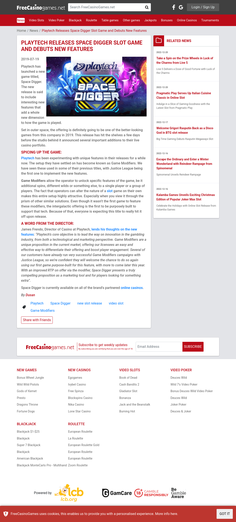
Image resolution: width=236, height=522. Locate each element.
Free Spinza (75, 391)
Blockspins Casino (80, 398)
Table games (109, 20)
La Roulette (75, 438)
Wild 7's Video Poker (183, 384)
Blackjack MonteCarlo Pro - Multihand (42, 465)
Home (21, 31)
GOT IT (225, 514)
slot (110, 191)
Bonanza (125, 398)
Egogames (75, 377)
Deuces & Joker (180, 411)
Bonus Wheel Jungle (30, 377)
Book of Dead (128, 377)
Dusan (30, 295)
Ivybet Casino (77, 384)
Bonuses (167, 20)
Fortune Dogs (26, 411)
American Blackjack (30, 458)
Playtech (27, 158)
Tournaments (210, 20)
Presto (21, 398)
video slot (116, 303)
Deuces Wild (178, 377)
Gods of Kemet (27, 391)
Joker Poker (178, 404)
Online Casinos (187, 20)
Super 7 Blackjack (28, 445)
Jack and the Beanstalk (134, 404)
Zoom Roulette (78, 465)
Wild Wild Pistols (28, 384)
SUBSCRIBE (193, 347)
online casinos (132, 288)
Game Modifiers (43, 311)
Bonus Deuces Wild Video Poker (191, 391)
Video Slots (36, 20)
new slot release (89, 303)
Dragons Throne (27, 404)
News (21, 20)
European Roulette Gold (83, 445)
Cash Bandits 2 (129, 384)
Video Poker (56, 20)
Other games (131, 20)
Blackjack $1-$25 (28, 431)
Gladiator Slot (128, 391)
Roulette (91, 20)
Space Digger (60, 303)
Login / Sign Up (203, 7)
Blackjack (75, 20)
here (173, 514)
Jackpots (150, 20)
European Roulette (80, 431)
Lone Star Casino (79, 411)
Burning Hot (127, 411)
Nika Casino (76, 404)
